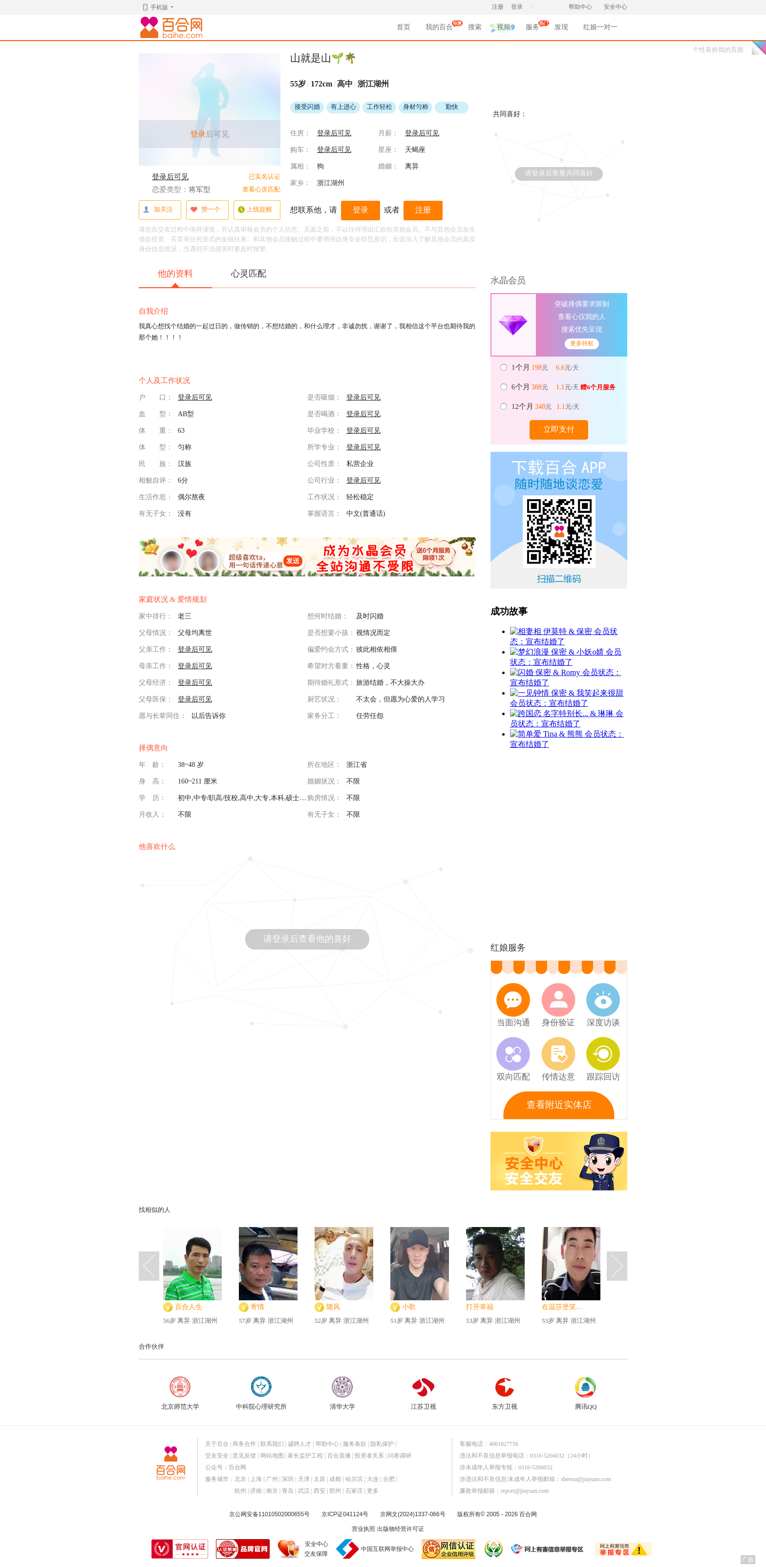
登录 (517, 6)
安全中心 (615, 6)
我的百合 (439, 29)
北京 (240, 1479)
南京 (272, 1490)
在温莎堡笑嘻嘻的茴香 (565, 1307)
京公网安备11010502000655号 (269, 1514)
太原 (319, 1479)
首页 (403, 27)
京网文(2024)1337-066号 (412, 1514)
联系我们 (272, 1443)
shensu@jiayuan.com (586, 1479)
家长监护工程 (305, 1455)
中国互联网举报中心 (387, 1549)
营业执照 (363, 1528)
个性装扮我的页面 (718, 49)
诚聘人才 (299, 1443)
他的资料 (175, 278)
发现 (561, 27)
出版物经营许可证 (400, 1528)
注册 (498, 6)
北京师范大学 (180, 1393)
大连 (373, 1479)
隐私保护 (382, 1443)
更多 (373, 1490)
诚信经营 (493, 1549)
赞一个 (205, 210)
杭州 (240, 1490)
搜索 (475, 27)
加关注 (158, 210)
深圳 (288, 1479)
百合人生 (188, 1307)
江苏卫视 (423, 1393)
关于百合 (217, 1443)
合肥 (389, 1479)
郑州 (335, 1490)
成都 (335, 1479)
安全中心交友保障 (316, 1549)
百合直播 (339, 1455)
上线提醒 (254, 210)
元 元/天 (545, 367)
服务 (532, 29)
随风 (333, 1307)
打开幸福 (479, 1307)
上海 (256, 1479)
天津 (304, 1479)
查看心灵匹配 (261, 189)
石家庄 (354, 1490)
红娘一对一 (600, 27)
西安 (319, 1490)
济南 (256, 1490)
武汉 (304, 1490)
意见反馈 (244, 1455)
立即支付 (558, 429)
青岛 (288, 1490)
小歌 (409, 1307)
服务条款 (354, 1443)
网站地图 (272, 1455)
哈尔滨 (354, 1479)
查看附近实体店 (559, 1105)
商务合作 (244, 1443)
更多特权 (582, 343)
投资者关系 (369, 1455)
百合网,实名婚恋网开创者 (173, 27)
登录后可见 (170, 177)
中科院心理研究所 (261, 1393)
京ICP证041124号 (344, 1514)
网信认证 (448, 1549)
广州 (272, 1479)
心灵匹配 (248, 273)
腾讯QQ (585, 1393)
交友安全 (217, 1455)
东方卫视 (504, 1393)
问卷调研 (399, 1455)
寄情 (257, 1307)
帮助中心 (580, 6)
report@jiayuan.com (525, 1490)
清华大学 (342, 1393)
